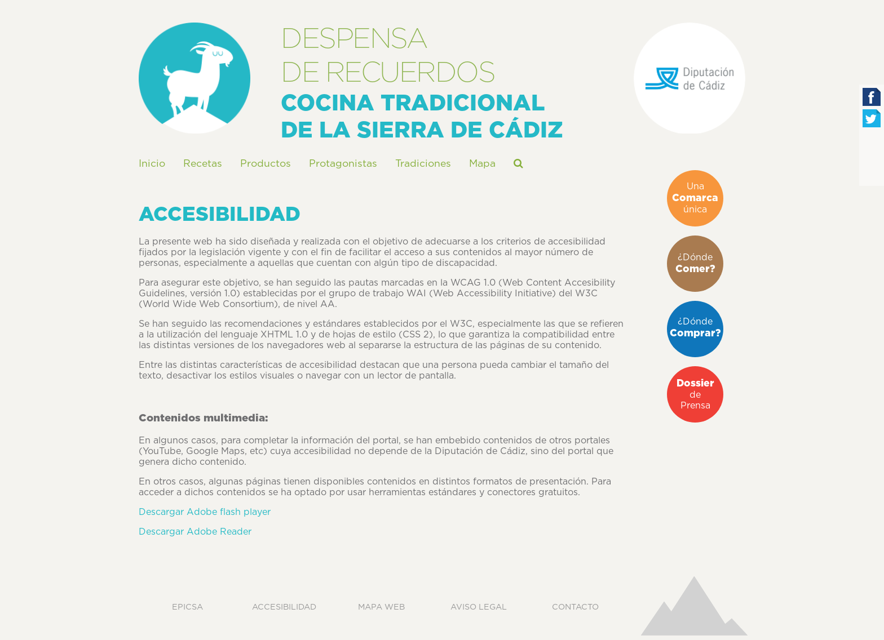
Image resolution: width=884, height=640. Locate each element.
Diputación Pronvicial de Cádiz (689, 78)
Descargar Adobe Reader (195, 531)
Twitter (872, 118)
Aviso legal (478, 607)
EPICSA (187, 607)
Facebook (872, 97)
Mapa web (381, 607)
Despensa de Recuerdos (194, 78)
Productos (265, 164)
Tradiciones (423, 164)
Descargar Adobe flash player (205, 512)
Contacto (575, 607)
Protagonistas (343, 164)
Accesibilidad (284, 607)
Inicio (152, 164)
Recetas (202, 164)
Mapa (482, 164)
